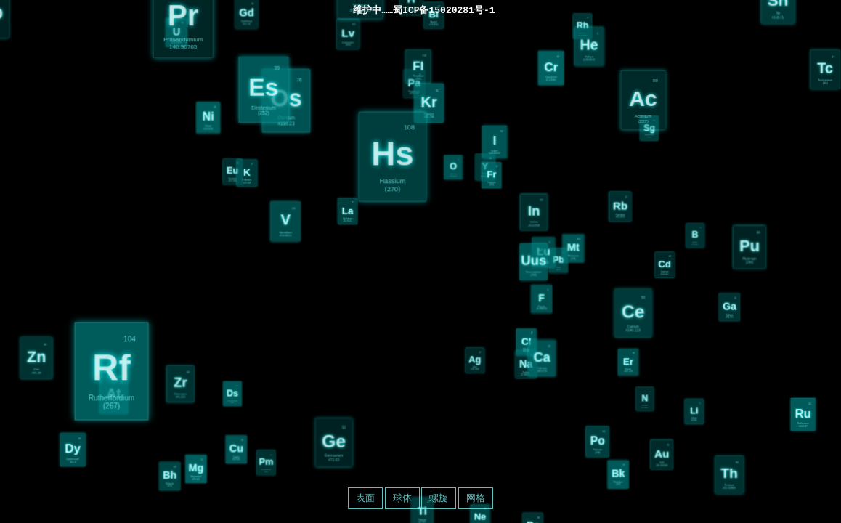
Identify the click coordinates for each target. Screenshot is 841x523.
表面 (365, 497)
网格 (475, 497)
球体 (402, 497)
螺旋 (438, 497)
